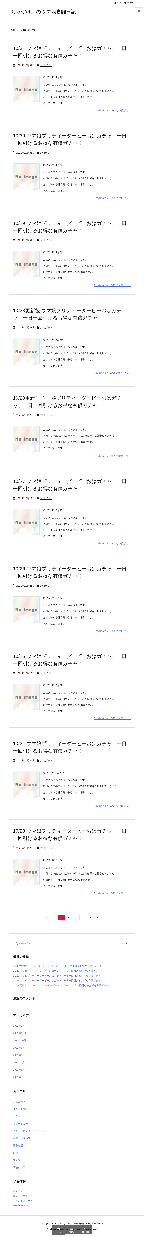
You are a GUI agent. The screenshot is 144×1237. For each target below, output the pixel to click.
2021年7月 (19, 1062)
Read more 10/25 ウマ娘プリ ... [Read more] (112, 718)
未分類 (16, 1160)
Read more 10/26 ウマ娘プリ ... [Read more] (112, 631)
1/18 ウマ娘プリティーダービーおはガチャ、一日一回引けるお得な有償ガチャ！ (57, 965)
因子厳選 (18, 1145)
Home (16, 30)
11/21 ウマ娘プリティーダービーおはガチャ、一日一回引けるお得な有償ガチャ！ (58, 980)
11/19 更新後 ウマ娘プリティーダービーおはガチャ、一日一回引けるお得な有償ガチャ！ (62, 985)
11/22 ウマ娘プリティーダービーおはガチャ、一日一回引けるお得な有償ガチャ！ (58, 970)
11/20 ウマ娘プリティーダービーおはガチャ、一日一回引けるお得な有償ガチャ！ (58, 975)
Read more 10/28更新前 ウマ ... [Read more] (112, 456)
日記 (15, 1152)
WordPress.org (21, 1205)
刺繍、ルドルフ (21, 1138)
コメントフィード (23, 1200)
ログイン (18, 1190)
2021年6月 (19, 1069)
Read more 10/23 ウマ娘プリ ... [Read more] (112, 893)
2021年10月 (19, 1040)
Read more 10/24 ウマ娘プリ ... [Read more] (112, 805)
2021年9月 (19, 1047)
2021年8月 (19, 1055)
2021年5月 (19, 1077)
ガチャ (16, 1116)
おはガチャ (46, 65)
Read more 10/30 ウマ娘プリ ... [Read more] (112, 198)
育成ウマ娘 (19, 1167)
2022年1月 (19, 1025)
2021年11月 (19, 1033)
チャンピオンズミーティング (29, 1130)
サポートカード (21, 1123)
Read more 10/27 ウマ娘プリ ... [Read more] (112, 543)
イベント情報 (20, 1108)
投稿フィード (20, 1195)
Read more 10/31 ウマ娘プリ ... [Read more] (112, 110)
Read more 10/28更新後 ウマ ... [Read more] (112, 372)
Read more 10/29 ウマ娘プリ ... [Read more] (112, 285)
